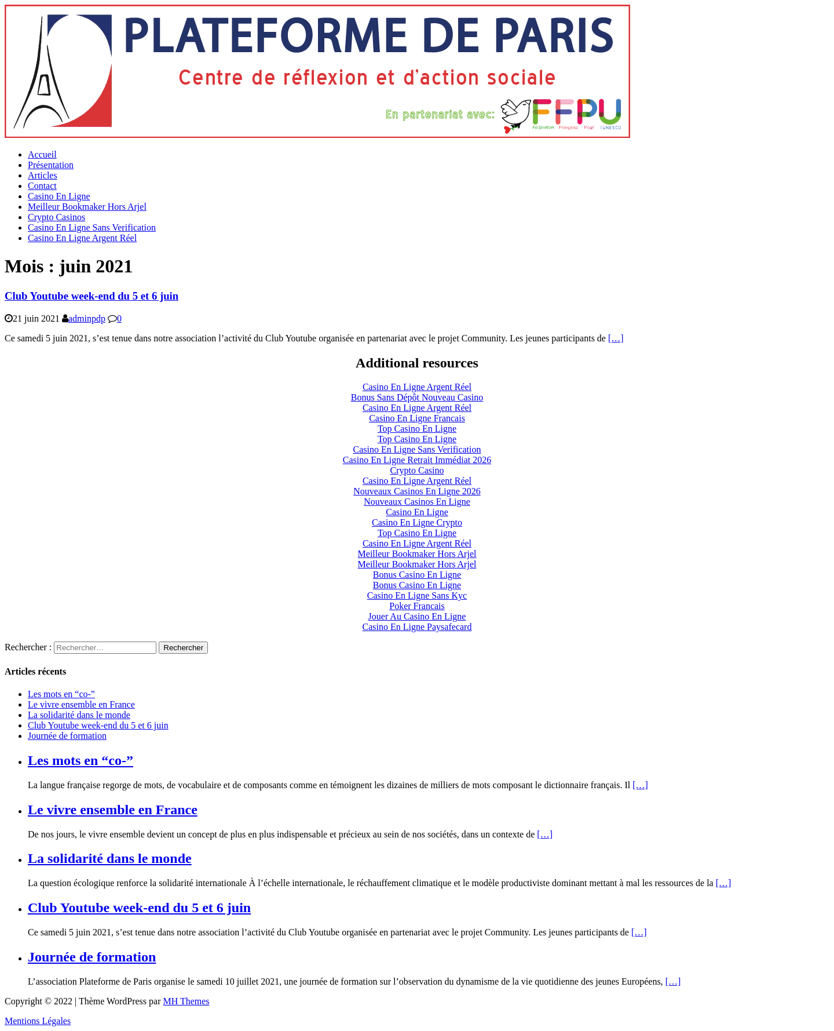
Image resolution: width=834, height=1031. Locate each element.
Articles (42, 175)
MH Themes (186, 1001)
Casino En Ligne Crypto (417, 522)
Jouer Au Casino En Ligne (417, 616)
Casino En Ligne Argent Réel (82, 238)
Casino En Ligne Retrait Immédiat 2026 (417, 460)
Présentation (51, 165)
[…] (616, 338)
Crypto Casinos (56, 217)
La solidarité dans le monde (79, 715)
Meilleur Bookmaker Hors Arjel (87, 207)
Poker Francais (417, 606)
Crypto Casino (417, 470)
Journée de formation (67, 736)
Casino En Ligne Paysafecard (417, 627)
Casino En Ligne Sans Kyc (417, 595)
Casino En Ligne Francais (417, 418)
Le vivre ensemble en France (81, 704)
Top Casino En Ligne (417, 428)
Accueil (42, 154)
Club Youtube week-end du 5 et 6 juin (91, 296)
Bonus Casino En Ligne (417, 575)
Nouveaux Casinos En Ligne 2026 (417, 491)
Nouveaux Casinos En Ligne (417, 502)
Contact (42, 186)
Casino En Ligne (59, 196)
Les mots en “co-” (61, 694)
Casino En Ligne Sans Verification (92, 227)
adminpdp (86, 318)
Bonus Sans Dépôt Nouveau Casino (417, 397)
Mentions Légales (38, 1021)
